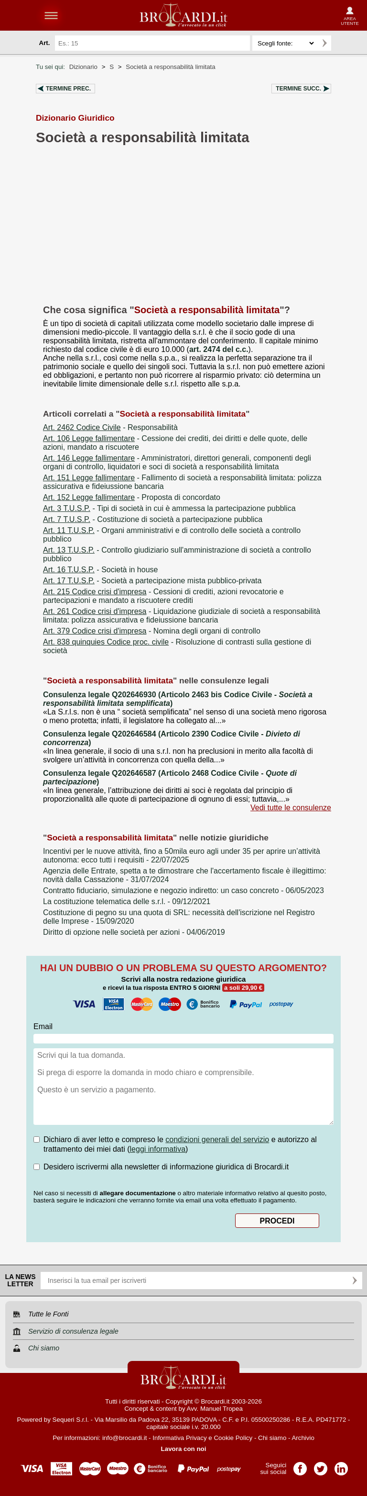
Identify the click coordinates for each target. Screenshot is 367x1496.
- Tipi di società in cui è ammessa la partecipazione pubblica (169, 508)
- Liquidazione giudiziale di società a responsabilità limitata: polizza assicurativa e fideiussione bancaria (181, 615)
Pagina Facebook (300, 1465)
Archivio (302, 1437)
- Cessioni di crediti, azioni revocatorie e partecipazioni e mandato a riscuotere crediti (163, 596)
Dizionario (83, 66)
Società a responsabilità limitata (170, 66)
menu (51, 15)
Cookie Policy (233, 1437)
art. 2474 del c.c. (218, 349)
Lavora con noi (183, 1448)
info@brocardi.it (124, 1437)
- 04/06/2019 (134, 932)
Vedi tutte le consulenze (290, 808)
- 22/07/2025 (181, 855)
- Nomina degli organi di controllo (151, 631)
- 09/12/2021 (126, 901)
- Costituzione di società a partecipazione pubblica (152, 519)
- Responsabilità (110, 427)
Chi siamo (272, 1437)
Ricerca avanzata (342, 43)
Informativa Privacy (179, 1437)
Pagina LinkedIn (341, 1465)
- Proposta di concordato (131, 497)
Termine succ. (298, 88)
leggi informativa (158, 1149)
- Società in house (100, 570)
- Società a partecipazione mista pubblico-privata (152, 581)
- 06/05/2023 (183, 890)
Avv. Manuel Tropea (215, 1408)
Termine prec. (68, 88)
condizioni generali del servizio (217, 1139)
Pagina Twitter (320, 1465)
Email (43, 1026)
